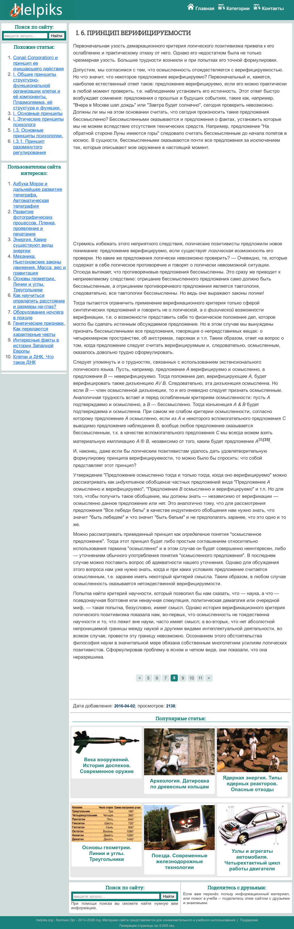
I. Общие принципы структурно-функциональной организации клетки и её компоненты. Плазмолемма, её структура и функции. (37, 91)
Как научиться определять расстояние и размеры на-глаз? (39, 301)
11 (200, 678)
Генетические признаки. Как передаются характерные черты (39, 329)
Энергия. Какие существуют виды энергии (33, 245)
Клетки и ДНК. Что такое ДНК (33, 359)
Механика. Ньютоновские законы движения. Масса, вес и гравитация (39, 265)
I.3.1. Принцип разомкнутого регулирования (29, 147)
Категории (238, 8)
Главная (204, 8)
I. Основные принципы (38, 113)
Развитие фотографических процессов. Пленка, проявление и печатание (34, 223)
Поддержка (249, 920)
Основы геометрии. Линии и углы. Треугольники (34, 284)
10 (191, 678)
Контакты (273, 8)
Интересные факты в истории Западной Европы (36, 345)
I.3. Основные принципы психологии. (38, 133)
